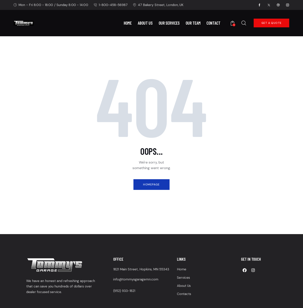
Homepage (151, 184)
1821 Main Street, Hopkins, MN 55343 (141, 269)
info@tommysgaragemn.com (135, 279)
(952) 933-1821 (124, 291)
